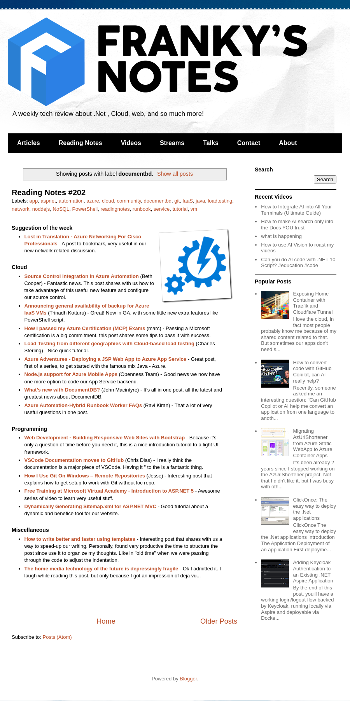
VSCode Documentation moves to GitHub (74, 460)
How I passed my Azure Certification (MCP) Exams (84, 328)
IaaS (187, 201)
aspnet (48, 201)
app (34, 201)
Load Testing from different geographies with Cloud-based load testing (109, 343)
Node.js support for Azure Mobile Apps (71, 374)
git (177, 201)
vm (194, 209)
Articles (28, 143)
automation (71, 201)
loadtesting (220, 201)
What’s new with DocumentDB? (62, 390)
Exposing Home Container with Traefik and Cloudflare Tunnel (312, 303)
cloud (108, 201)
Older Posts (218, 621)
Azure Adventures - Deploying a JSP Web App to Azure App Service (105, 359)
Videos (131, 143)
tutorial (179, 209)
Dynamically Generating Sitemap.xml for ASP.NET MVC (90, 506)
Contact (249, 143)
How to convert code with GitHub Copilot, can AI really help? (312, 372)
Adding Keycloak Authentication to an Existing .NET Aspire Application (313, 571)
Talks (211, 143)
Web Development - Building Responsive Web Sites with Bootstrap (104, 438)
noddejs (41, 209)
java (200, 201)
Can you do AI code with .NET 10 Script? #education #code (298, 263)
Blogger (188, 679)
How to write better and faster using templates (79, 539)
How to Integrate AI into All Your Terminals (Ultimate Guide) (296, 210)
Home (106, 621)
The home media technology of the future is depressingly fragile (101, 569)
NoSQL (61, 209)
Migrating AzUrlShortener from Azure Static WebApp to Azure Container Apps (312, 443)
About (288, 143)
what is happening (281, 236)
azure (92, 201)
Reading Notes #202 (49, 192)
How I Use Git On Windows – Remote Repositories (84, 476)
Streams (172, 143)
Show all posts (175, 174)
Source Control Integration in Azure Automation (81, 276)
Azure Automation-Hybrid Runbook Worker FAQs (83, 405)
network (21, 209)
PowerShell (85, 209)
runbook (142, 209)
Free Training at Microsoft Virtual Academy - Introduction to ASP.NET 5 (109, 491)
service (162, 209)
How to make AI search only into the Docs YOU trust (297, 225)
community (129, 201)
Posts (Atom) (57, 637)
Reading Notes (80, 143)
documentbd (158, 201)
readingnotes (115, 209)
